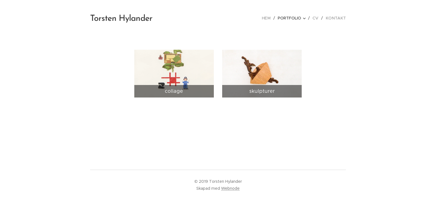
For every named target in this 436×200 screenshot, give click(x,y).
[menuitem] (269, 18)
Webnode (230, 188)
